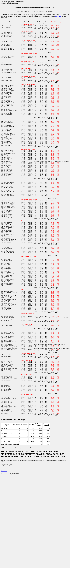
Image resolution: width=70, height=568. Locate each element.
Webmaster (4, 550)
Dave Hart (58, 16)
